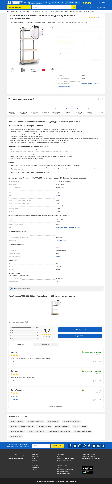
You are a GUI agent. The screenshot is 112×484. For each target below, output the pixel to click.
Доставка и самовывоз (64, 460)
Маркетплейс (36, 467)
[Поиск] (73, 7)
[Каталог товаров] (19, 7)
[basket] (101, 7)
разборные (59, 227)
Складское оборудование (35, 421)
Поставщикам (36, 465)
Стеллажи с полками (44, 426)
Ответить (15, 362)
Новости (34, 458)
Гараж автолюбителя (16, 421)
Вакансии (35, 463)
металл (58, 256)
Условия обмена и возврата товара (68, 90)
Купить (66, 42)
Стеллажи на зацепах (80, 426)
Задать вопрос (80, 336)
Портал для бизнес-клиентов (91, 458)
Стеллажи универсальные (83, 431)
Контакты (35, 460)
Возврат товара (61, 463)
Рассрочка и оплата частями (65, 458)
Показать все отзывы (56, 407)
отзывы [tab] (19, 344)
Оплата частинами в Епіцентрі (90, 83)
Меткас (58, 221)
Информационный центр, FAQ (16, 456)
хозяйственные (76, 227)
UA (25, 2)
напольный (59, 206)
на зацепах (66, 227)
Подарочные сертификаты (65, 469)
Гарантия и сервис (62, 465)
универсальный (61, 240)
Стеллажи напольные (17, 431)
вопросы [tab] (44, 344)
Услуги (59, 467)
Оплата (59, 456)
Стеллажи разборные (62, 426)
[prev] (98, 99)
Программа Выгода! (63, 471)
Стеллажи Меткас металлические (59, 431)
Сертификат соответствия (20, 288)
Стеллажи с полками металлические (21, 426)
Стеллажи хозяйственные (36, 431)
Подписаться (57, 445)
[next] (103, 99)
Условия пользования (88, 456)
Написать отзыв (80, 329)
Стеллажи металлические (71, 421)
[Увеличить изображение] (52, 27)
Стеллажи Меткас (53, 421)
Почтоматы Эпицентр (63, 473)
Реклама (34, 469)
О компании (35, 456)
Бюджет (58, 195)
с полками (59, 190)
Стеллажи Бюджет (15, 436)
